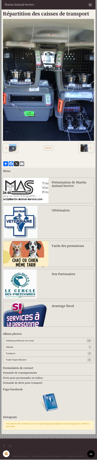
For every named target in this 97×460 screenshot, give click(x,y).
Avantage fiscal (63, 306)
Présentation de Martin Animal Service (69, 184)
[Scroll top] (91, 454)
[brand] (19, 4)
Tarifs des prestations (68, 246)
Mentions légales (21, 456)
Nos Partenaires (63, 274)
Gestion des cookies (75, 456)
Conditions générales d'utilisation (47, 456)
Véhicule (48, 347)
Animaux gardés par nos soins (48, 340)
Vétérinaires (61, 210)
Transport (48, 353)
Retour (48, 148)
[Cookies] (6, 453)
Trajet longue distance (48, 359)
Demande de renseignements (20, 372)
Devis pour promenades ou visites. (23, 377)
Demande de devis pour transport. (23, 382)
